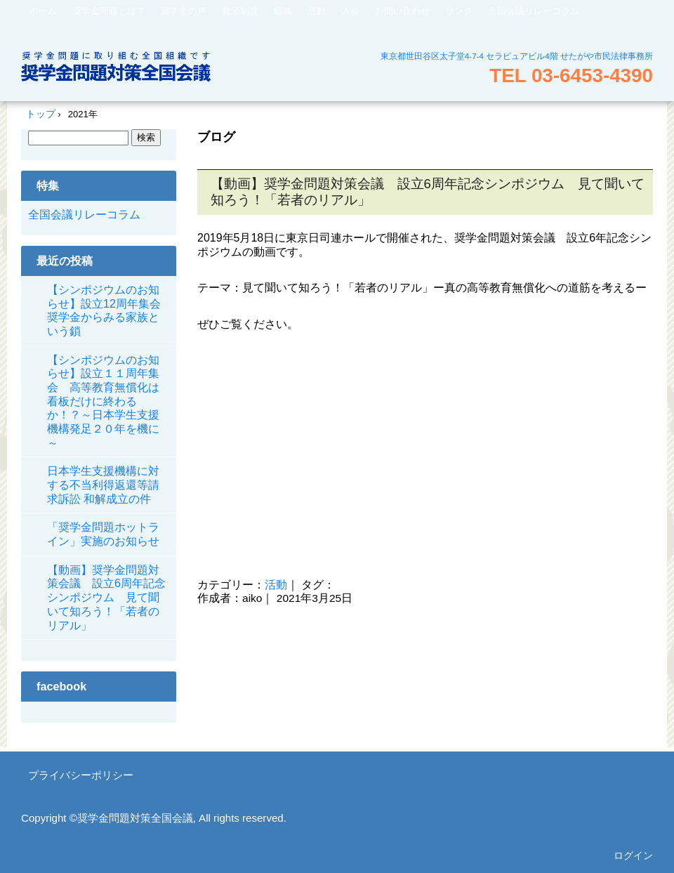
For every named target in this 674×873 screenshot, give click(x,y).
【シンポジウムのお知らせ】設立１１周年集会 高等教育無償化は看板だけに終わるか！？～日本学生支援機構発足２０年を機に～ (103, 401)
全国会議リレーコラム (533, 11)
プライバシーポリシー (80, 775)
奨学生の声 (183, 11)
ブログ (216, 137)
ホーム (43, 11)
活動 (317, 11)
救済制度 (240, 11)
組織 (283, 11)
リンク (459, 11)
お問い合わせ (402, 11)
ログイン (633, 855)
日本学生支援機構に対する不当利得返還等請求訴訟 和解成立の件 (103, 484)
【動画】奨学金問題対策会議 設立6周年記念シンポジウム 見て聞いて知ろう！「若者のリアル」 (106, 597)
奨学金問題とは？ (108, 11)
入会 (350, 11)
